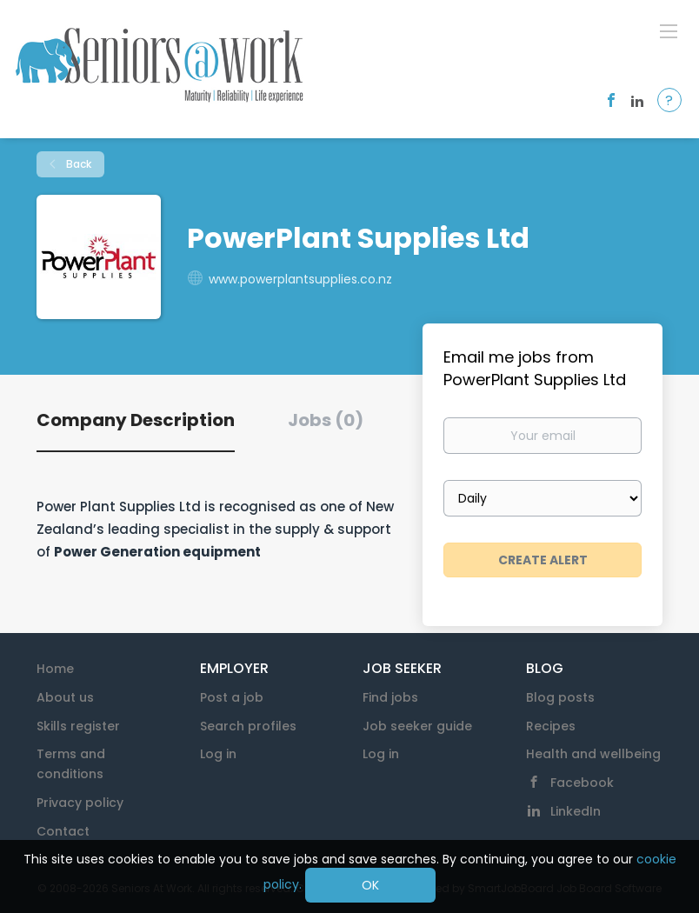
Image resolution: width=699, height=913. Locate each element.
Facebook (582, 782)
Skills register (78, 726)
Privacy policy (80, 802)
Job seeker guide (417, 726)
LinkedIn (575, 811)
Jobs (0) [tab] (325, 420)
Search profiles (248, 726)
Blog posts (560, 697)
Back (77, 164)
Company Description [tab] (136, 420)
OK (370, 885)
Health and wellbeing (593, 754)
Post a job (231, 697)
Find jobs (390, 697)
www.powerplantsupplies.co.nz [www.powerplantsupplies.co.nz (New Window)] (300, 279)
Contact (63, 831)
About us (65, 697)
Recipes (551, 726)
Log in (218, 754)
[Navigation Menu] (668, 30)
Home (55, 668)
